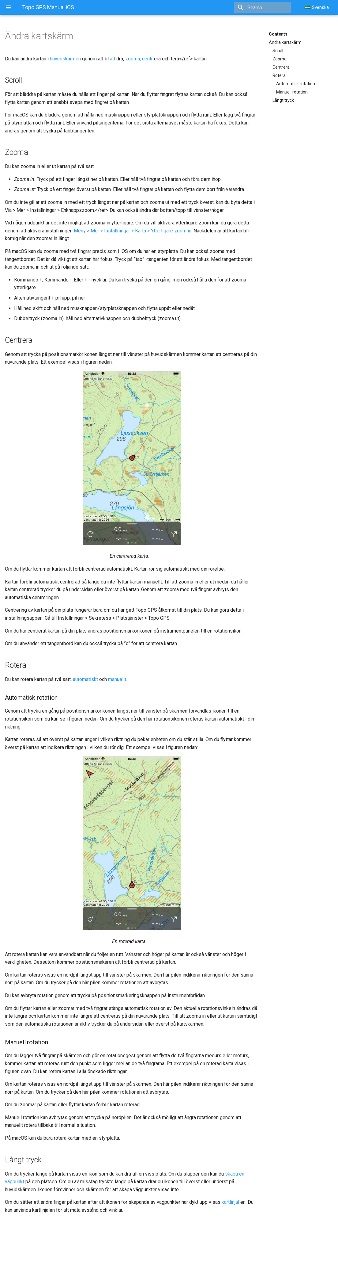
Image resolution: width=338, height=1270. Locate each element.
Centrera (281, 67)
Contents (278, 34)
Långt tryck (283, 100)
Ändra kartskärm (285, 42)
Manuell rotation (292, 92)
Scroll (277, 50)
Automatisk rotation (295, 83)
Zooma (279, 58)
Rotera (279, 75)
